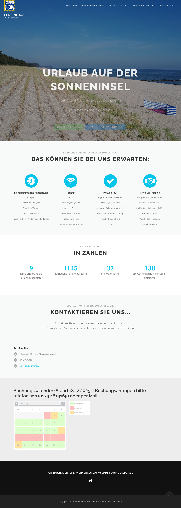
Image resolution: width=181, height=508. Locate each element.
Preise (112, 5)
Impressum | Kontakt (144, 5)
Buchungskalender (93, 5)
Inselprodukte (168, 5)
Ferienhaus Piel (19, 15)
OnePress (95, 501)
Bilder (124, 5)
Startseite (72, 5)
